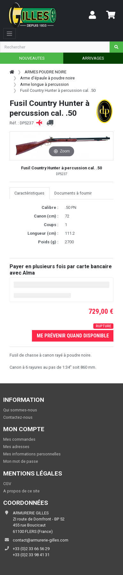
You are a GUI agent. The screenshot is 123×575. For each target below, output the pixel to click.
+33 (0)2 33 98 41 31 (31, 554)
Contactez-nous (18, 417)
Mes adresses (16, 446)
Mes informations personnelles (32, 454)
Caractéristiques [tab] (29, 193)
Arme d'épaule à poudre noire (47, 78)
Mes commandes (19, 439)
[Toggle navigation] (9, 33)
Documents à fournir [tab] (73, 193)
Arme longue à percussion (44, 84)
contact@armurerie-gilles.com (40, 540)
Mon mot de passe (20, 461)
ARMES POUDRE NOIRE (45, 72)
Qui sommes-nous (20, 410)
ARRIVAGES (93, 58)
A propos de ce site (21, 491)
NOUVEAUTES (31, 58)
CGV (7, 483)
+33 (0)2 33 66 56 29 (31, 548)
